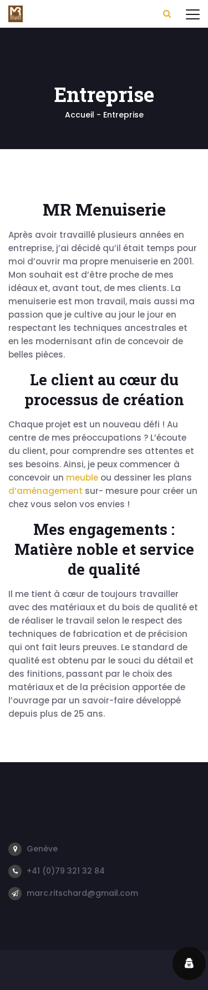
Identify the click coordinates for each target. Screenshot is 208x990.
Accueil (79, 114)
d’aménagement (45, 491)
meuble (82, 477)
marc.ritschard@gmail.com (82, 893)
